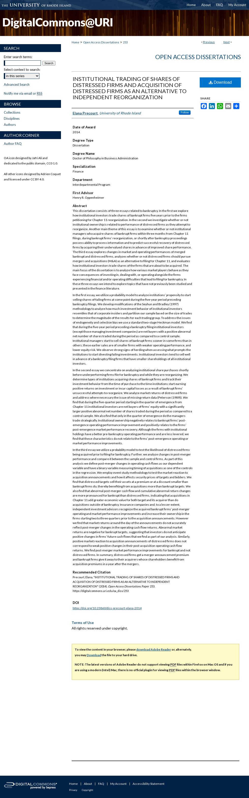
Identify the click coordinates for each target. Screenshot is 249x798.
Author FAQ (13, 144)
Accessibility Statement (148, 784)
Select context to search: (22, 69)
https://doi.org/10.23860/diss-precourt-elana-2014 (107, 608)
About (88, 784)
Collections (12, 112)
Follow (185, 112)
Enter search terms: (18, 57)
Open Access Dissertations (101, 42)
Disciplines (12, 118)
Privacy (73, 789)
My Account (118, 784)
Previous (209, 42)
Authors (10, 125)
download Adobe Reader (153, 649)
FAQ (101, 784)
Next (226, 42)
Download (220, 82)
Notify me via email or (23, 93)
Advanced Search (16, 84)
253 (125, 42)
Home (75, 42)
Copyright (87, 789)
